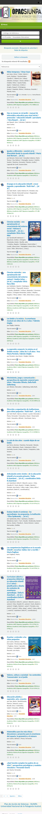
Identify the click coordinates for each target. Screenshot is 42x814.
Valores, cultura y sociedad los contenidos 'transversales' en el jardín (24, 676)
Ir (20, 41)
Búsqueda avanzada (11, 48)
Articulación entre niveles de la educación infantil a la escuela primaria (24, 477)
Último (20, 796)
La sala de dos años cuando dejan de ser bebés (23, 441)
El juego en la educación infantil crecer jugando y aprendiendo (23, 186)
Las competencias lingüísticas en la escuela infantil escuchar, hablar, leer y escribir (24, 549)
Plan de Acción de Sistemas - (17, 804)
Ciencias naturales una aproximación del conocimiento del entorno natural (17, 278)
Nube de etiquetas (21, 50)
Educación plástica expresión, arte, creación (16, 698)
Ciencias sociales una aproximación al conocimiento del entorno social (17, 229)
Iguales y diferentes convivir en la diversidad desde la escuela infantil (24, 153)
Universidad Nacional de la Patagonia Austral (21, 806)
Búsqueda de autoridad (28, 48)
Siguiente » (13, 796)
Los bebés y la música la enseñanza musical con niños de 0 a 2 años (23, 320)
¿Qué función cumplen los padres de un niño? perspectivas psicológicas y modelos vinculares (24, 765)
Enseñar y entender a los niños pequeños (16, 638)
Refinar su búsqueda (21, 57)
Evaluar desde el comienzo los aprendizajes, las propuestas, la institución (23, 514)
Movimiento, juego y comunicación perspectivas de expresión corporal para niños (23, 381)
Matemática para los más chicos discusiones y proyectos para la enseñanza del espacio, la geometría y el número (23, 734)
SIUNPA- (34, 804)
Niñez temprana (18, 72)
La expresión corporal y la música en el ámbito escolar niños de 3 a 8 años (23, 351)
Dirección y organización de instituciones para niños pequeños (24, 410)
